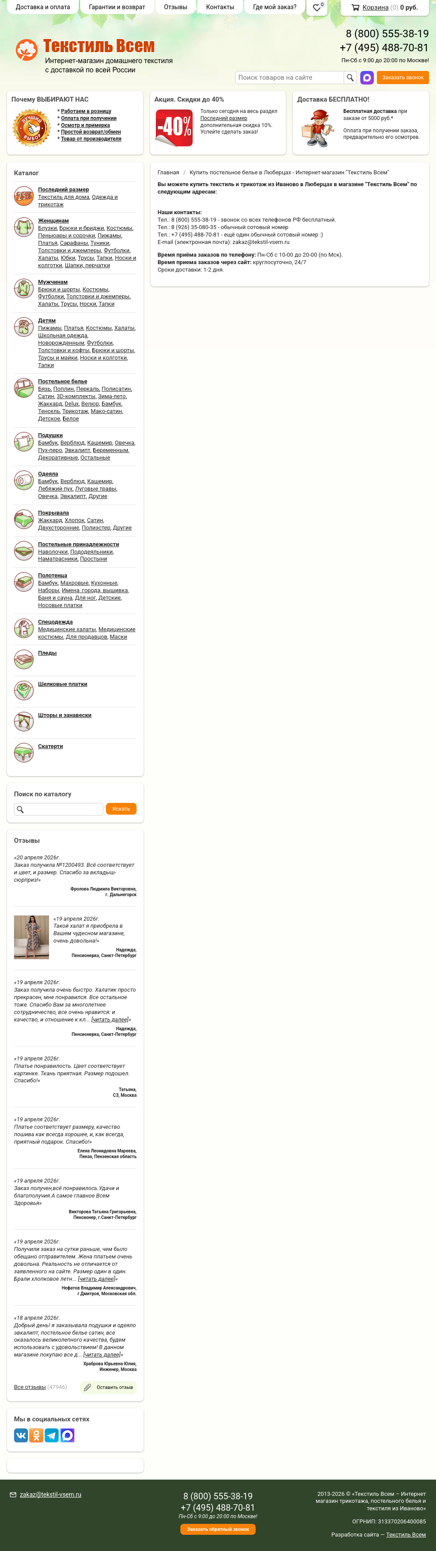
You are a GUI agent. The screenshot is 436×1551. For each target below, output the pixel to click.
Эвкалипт (77, 450)
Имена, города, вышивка (95, 590)
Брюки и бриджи (82, 228)
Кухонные (104, 582)
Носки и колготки (103, 357)
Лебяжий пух (55, 488)
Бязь (44, 388)
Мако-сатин (106, 411)
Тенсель (49, 411)
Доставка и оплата (43, 7)
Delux (72, 403)
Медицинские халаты (67, 629)
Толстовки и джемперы (69, 250)
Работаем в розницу (86, 111)
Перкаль (87, 388)
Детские (109, 597)
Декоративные (58, 457)
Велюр (90, 403)
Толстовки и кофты (64, 350)
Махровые (74, 582)
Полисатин (116, 388)
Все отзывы (30, 1387)
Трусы (86, 257)
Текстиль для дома (63, 197)
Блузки (47, 228)
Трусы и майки (57, 357)
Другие (97, 496)
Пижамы (109, 235)
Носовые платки (60, 605)
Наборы (48, 590)
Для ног (85, 597)
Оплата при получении (88, 118)
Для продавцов (86, 636)
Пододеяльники (91, 551)
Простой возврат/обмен (91, 132)
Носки (88, 303)
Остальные (95, 457)
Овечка (124, 442)
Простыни (93, 558)
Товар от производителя (91, 139)
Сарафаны (74, 243)
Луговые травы (95, 488)
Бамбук (111, 403)
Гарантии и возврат (117, 7)
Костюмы (119, 228)
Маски (118, 636)
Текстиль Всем (406, 1534)
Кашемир (99, 442)
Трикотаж (75, 411)
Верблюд (72, 442)
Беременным (110, 450)
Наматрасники (57, 558)
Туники (100, 243)
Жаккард (50, 403)
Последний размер (223, 118)
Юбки (68, 257)
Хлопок (74, 520)
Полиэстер (96, 527)
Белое (71, 418)
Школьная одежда (63, 335)
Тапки (104, 257)
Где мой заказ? (274, 7)
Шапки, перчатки (87, 265)
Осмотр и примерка (85, 125)
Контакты (220, 7)
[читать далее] (110, 1019)
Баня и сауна (55, 597)
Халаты (48, 257)
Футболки (117, 250)
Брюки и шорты (59, 289)
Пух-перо (50, 450)
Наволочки (53, 551)
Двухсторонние (58, 527)
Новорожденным (61, 342)
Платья (47, 243)
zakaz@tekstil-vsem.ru (50, 1494)
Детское (49, 418)
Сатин (46, 396)
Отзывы (175, 7)
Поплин (63, 388)
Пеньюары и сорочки (66, 235)
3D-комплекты (75, 396)
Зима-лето (112, 396)
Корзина (375, 7)
